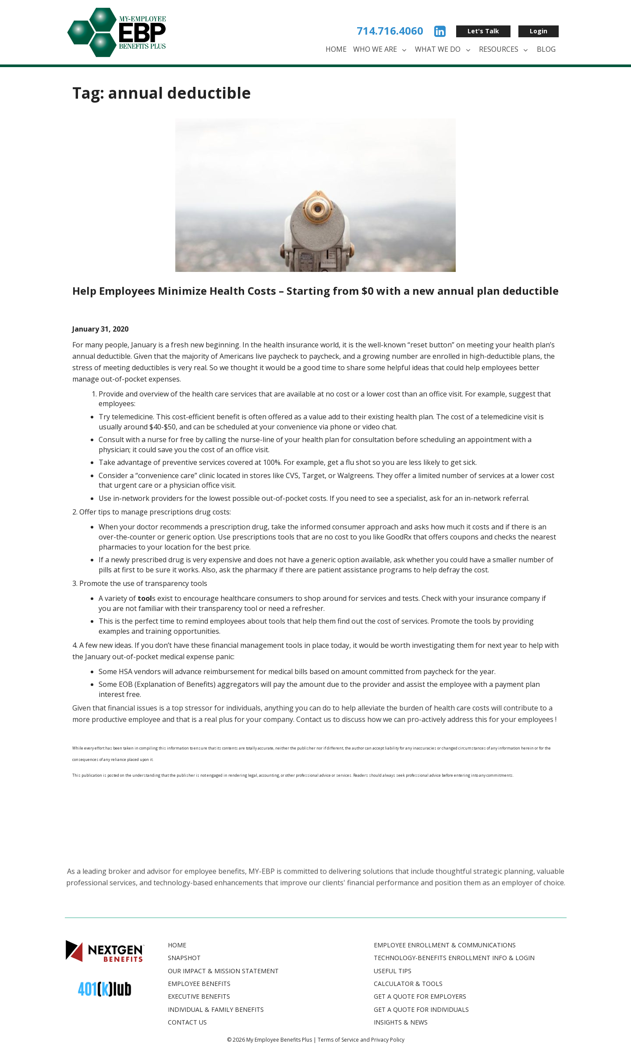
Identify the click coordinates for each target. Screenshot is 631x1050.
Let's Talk (483, 31)
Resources (504, 49)
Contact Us (187, 1022)
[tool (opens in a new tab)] (145, 598)
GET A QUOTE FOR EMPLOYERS (420, 996)
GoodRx (398, 537)
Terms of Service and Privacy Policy (361, 1039)
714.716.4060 (390, 30)
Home (336, 49)
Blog (546, 49)
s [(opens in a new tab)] (283, 621)
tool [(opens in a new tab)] (275, 621)
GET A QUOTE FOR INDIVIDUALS (421, 1009)
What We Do (443, 49)
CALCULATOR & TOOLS (408, 983)
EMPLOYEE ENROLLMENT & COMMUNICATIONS (445, 945)
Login (538, 31)
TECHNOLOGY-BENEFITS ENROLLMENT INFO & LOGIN (454, 958)
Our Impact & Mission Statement (223, 971)
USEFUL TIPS (392, 971)
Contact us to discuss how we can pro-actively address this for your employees (424, 719)
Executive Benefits (199, 996)
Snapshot (184, 958)
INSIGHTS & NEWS (401, 1022)
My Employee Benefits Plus (279, 1039)
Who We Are (381, 49)
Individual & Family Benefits (216, 1009)
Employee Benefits (199, 983)
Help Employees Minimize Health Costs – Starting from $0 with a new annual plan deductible (315, 290)
